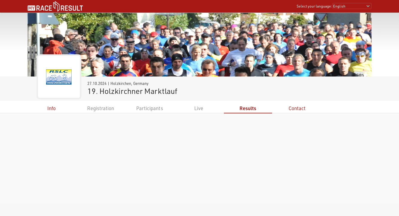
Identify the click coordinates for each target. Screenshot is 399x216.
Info (51, 108)
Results (247, 108)
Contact (297, 108)
